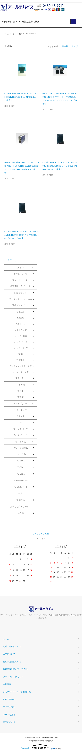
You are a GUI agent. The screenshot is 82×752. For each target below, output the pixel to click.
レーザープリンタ (20, 372)
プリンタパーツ (20, 429)
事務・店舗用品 (20, 448)
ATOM (12, 699)
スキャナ (20, 416)
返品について (9, 654)
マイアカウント (10, 707)
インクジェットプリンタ (20, 366)
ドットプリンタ (20, 403)
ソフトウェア (20, 330)
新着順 (74, 46)
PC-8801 (20, 461)
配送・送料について (12, 646)
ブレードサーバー (20, 280)
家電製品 (20, 500)
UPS (20, 354)
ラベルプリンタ (20, 435)
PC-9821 (20, 474)
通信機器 (20, 360)
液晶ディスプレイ (20, 305)
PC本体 (20, 318)
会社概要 (20, 312)
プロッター (20, 378)
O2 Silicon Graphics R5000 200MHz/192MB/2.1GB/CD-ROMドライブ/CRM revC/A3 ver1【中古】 (60, 166)
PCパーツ (20, 324)
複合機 (20, 391)
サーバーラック (20, 342)
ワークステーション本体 (20, 299)
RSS (5, 699)
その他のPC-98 (20, 480)
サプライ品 (20, 441)
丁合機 (20, 397)
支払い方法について (12, 661)
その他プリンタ (20, 273)
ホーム (6, 34)
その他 (20, 513)
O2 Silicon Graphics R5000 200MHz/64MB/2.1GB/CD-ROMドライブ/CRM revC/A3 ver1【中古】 (21, 235)
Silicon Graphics (31, 34)
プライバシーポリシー (13, 677)
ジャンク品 (20, 454)
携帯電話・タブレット (20, 286)
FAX (20, 422)
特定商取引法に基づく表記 (15, 669)
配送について (20, 293)
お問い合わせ (9, 722)
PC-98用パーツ (20, 487)
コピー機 (20, 384)
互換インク (20, 267)
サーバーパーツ (20, 348)
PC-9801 (20, 467)
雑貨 (20, 493)
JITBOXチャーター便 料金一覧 (17, 692)
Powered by (41, 747)
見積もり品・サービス (20, 506)
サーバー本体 (17, 34)
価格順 (65, 46)
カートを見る (9, 714)
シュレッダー (20, 410)
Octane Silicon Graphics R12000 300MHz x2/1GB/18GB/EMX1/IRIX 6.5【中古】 (21, 97)
